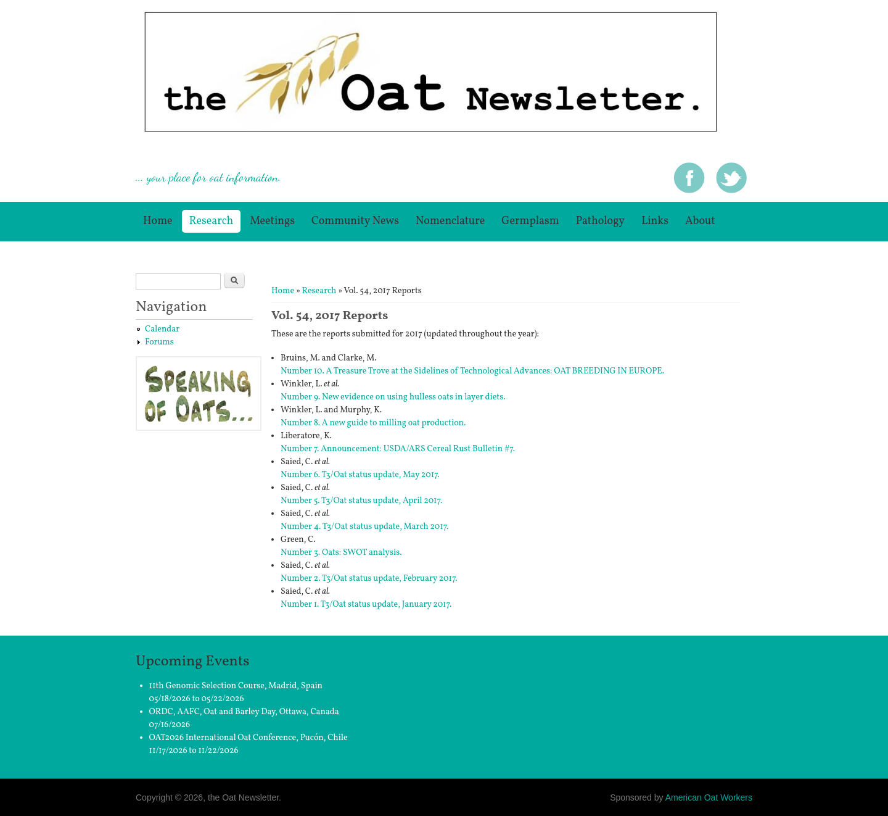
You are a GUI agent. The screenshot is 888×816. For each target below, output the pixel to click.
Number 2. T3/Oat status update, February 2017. (369, 579)
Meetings (272, 221)
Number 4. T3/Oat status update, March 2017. (364, 527)
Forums (159, 342)
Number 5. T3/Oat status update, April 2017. (361, 501)
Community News (355, 221)
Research (211, 221)
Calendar (162, 329)
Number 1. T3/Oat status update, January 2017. (366, 604)
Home (158, 221)
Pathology (600, 221)
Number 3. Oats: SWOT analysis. (341, 553)
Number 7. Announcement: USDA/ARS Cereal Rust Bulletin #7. (398, 449)
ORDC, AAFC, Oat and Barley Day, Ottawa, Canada (244, 712)
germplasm (530, 221)
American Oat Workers (708, 797)
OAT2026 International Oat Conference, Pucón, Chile (248, 738)
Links (654, 221)
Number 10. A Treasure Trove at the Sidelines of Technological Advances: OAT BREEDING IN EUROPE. (472, 371)
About (700, 221)
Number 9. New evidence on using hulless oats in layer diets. (393, 397)
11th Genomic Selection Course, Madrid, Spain (236, 686)
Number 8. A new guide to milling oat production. (373, 423)
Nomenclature (450, 221)
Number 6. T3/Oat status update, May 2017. (360, 475)
